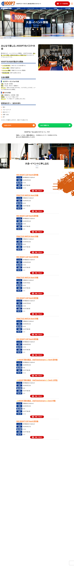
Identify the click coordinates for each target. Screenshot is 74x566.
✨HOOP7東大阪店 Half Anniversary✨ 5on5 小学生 (37, 380)
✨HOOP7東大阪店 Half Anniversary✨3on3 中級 (36, 400)
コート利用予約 (64, 3)
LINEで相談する (44, 125)
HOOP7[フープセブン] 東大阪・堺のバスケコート (21, 4)
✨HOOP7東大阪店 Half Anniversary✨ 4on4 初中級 (37, 359)
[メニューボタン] (72, 4)
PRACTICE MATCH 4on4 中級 (27, 195)
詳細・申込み (38, 191)
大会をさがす (7, 125)
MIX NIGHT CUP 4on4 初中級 (27, 175)
